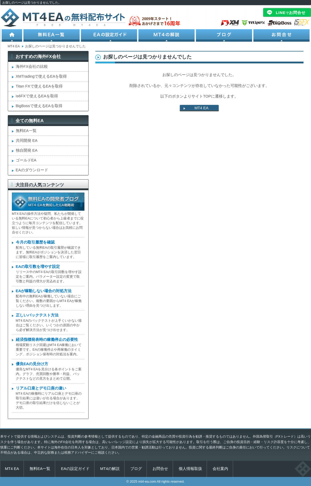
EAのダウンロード (32, 170)
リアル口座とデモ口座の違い (41, 388)
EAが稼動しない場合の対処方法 (44, 291)
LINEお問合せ (291, 12)
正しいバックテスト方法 (37, 315)
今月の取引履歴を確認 (35, 242)
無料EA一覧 (52, 35)
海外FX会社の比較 (32, 66)
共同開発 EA (27, 140)
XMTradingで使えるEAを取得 (41, 76)
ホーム (11, 35)
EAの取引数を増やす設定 (38, 266)
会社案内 (220, 468)
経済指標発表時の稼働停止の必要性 (47, 339)
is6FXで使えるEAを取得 (37, 96)
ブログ (224, 35)
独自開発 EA (27, 150)
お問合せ (282, 35)
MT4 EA (201, 108)
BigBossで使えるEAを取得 (39, 106)
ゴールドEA (26, 160)
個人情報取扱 (190, 468)
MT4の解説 (167, 35)
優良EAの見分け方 (32, 364)
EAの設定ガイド (109, 35)
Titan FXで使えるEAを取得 (39, 86)
